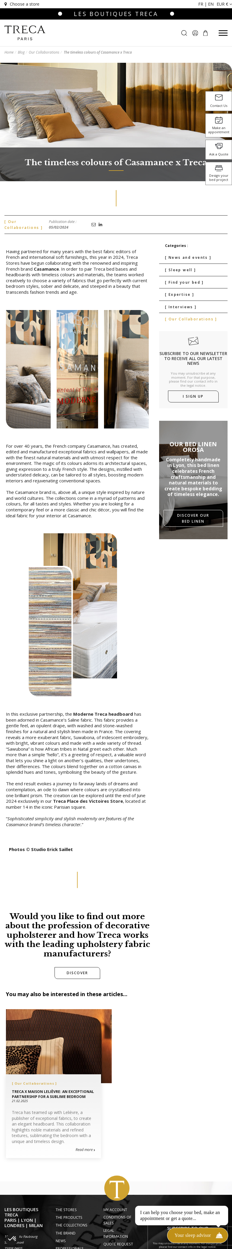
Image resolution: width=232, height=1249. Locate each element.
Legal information (115, 1233)
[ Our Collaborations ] (191, 319)
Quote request (118, 1244)
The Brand (66, 1233)
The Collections (71, 1225)
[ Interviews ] (181, 306)
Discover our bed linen (193, 518)
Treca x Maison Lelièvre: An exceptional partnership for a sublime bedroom (53, 1094)
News (61, 1240)
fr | (203, 4)
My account (115, 1209)
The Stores (66, 1209)
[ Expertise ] (179, 294)
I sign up (193, 396)
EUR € (224, 4)
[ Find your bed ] (184, 282)
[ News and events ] (188, 257)
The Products (69, 1217)
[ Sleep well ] (180, 269)
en (211, 4)
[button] (12, 1239)
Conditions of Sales (117, 1220)
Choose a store (21, 4)
